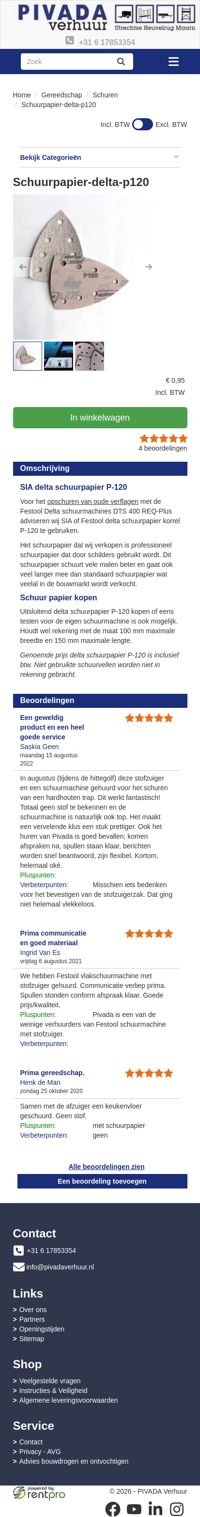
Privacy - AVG (40, 1451)
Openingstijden (41, 1329)
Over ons (33, 1310)
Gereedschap (62, 95)
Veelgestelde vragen (50, 1381)
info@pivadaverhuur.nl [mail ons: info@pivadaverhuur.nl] (60, 1267)
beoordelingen (162, 448)
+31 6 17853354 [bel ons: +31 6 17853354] (52, 1250)
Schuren (105, 95)
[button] (22, 267)
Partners (32, 1319)
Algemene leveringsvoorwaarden (68, 1400)
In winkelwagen (100, 417)
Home (22, 95)
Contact (31, 1442)
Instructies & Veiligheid (53, 1390)
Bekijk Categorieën (100, 157)
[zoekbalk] (65, 61)
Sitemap (31, 1339)
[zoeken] (121, 61)
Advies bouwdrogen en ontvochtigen (74, 1461)
